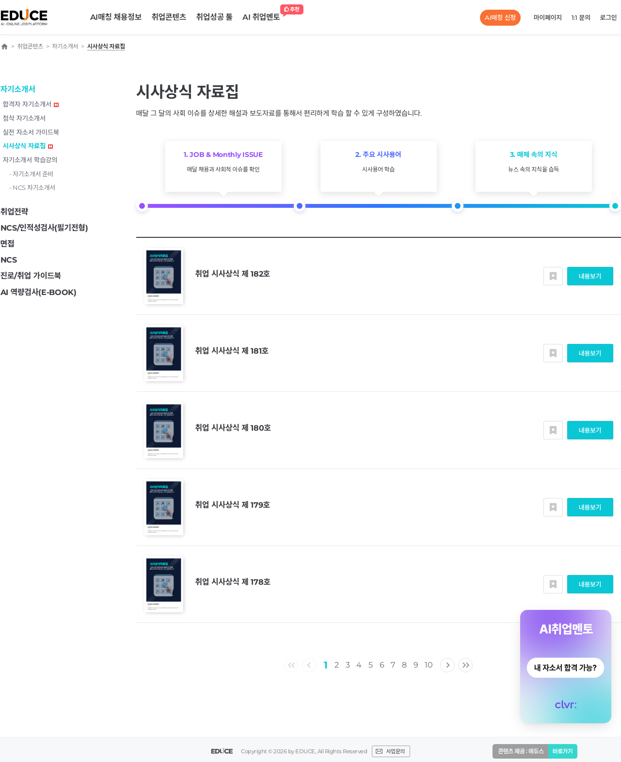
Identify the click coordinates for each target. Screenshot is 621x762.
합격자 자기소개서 (31, 104)
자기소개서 (17, 89)
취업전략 (14, 212)
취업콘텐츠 (168, 17)
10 (428, 664)
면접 (7, 244)
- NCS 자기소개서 (32, 187)
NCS (8, 259)
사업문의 (395, 751)
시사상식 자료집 (28, 146)
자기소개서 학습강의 (30, 160)
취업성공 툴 (214, 17)
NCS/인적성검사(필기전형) (44, 228)
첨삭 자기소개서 (24, 118)
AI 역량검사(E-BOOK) (38, 292)
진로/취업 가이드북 (31, 275)
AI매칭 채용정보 (116, 17)
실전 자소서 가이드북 (31, 132)
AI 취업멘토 (263, 15)
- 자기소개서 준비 (31, 174)
